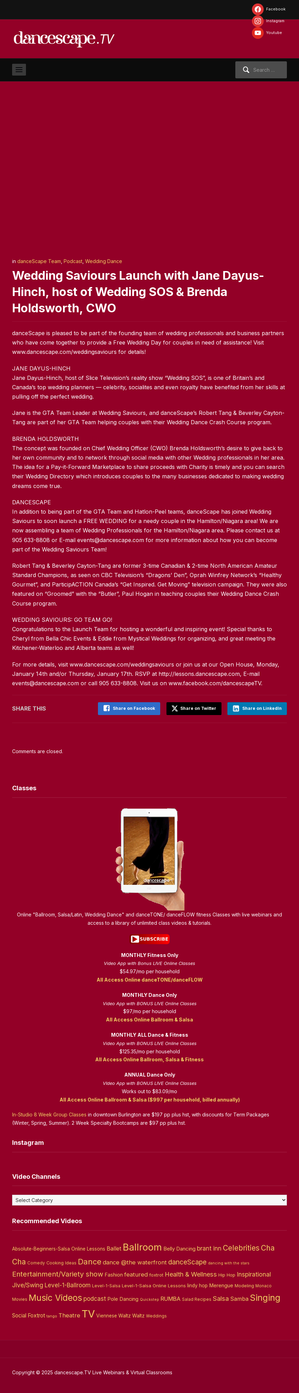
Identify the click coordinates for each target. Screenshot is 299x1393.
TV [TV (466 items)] (88, 1313)
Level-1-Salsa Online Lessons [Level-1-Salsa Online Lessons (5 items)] (154, 1285)
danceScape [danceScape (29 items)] (187, 1261)
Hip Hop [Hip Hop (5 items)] (226, 1274)
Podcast (73, 261)
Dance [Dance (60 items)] (89, 1260)
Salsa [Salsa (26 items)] (221, 1298)
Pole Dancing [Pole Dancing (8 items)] (122, 1298)
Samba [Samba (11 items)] (239, 1298)
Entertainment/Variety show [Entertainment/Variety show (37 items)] (57, 1273)
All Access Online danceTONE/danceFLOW (150, 979)
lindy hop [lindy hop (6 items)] (197, 1285)
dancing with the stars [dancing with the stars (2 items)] (229, 1262)
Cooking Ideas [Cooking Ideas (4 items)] (61, 1262)
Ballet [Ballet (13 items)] (114, 1247)
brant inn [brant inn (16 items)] (209, 1247)
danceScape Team (39, 261)
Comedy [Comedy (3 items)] (36, 1262)
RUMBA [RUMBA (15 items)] (171, 1298)
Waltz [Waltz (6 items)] (138, 1314)
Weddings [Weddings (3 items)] (156, 1315)
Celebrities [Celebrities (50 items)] (241, 1247)
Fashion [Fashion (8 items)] (114, 1274)
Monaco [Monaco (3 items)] (263, 1285)
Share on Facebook (132, 708)
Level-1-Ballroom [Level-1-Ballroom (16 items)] (68, 1284)
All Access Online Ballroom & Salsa (149, 1019)
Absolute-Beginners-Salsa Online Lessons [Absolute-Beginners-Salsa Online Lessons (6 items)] (58, 1248)
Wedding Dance (103, 261)
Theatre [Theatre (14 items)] (69, 1314)
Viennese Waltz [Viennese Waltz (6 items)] (113, 1314)
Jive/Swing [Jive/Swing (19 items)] (27, 1284)
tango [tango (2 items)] (51, 1315)
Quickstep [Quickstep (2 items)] (149, 1299)
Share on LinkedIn (262, 708)
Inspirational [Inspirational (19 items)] (254, 1273)
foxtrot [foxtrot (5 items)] (156, 1274)
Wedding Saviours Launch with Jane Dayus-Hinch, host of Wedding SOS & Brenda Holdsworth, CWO (144, 291)
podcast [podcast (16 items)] (94, 1297)
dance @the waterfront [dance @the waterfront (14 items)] (135, 1261)
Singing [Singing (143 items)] (265, 1297)
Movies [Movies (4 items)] (19, 1298)
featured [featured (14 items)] (136, 1273)
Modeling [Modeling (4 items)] (244, 1285)
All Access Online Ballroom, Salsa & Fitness (149, 1059)
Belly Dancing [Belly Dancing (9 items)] (179, 1247)
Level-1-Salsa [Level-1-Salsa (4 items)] (106, 1285)
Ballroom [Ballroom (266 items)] (142, 1246)
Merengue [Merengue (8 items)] (221, 1285)
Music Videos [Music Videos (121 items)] (55, 1297)
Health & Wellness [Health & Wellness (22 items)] (191, 1273)
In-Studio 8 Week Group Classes (49, 1114)
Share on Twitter (193, 708)
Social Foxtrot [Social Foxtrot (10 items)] (28, 1314)
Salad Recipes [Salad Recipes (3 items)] (196, 1298)
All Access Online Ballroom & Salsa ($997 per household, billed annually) (150, 1099)
